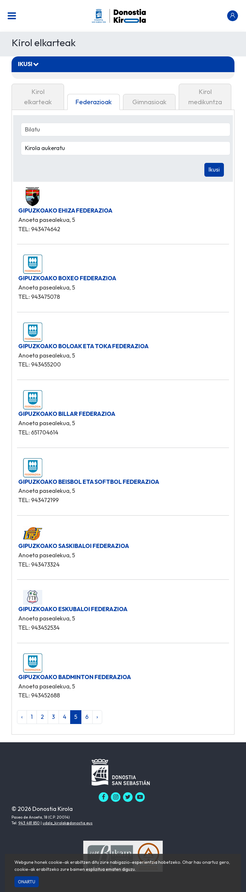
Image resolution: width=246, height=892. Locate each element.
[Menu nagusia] (12, 16)
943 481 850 (29, 822)
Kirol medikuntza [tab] (205, 97)
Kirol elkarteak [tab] (38, 97)
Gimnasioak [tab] (149, 102)
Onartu (26, 882)
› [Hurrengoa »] (97, 716)
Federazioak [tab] (93, 102)
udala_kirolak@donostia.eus (68, 822)
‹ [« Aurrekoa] (22, 716)
